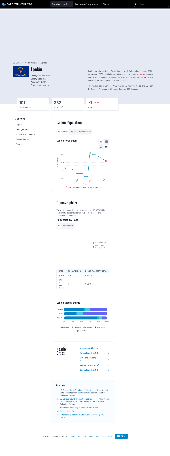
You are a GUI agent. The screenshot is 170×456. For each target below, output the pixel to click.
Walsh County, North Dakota (123, 71)
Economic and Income (25, 134)
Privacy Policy (75, 436)
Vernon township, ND (94, 353)
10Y (106, 147)
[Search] (154, 4)
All (101, 147)
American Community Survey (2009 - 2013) (79, 407)
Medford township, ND (94, 365)
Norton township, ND (94, 348)
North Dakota (31, 63)
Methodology (107, 436)
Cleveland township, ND (94, 359)
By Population (63, 132)
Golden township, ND (94, 370)
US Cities (17, 63)
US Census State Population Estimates (76, 390)
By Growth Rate (85, 132)
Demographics (22, 129)
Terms (84, 436)
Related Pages (22, 139)
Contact (92, 436)
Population (20, 124)
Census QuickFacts (68, 411)
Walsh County (45, 75)
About (98, 436)
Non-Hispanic (68, 226)
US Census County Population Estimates (77, 399)
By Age (73, 132)
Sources (19, 144)
